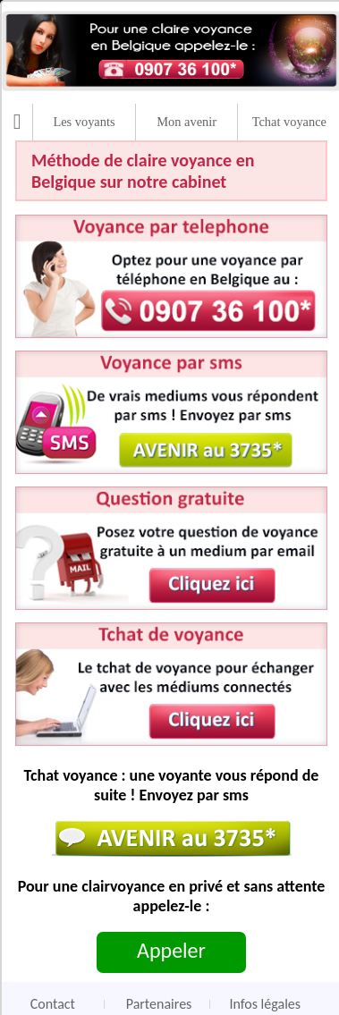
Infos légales (265, 1004)
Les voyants (83, 121)
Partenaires (159, 1004)
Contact (52, 1004)
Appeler (171, 950)
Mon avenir (186, 121)
